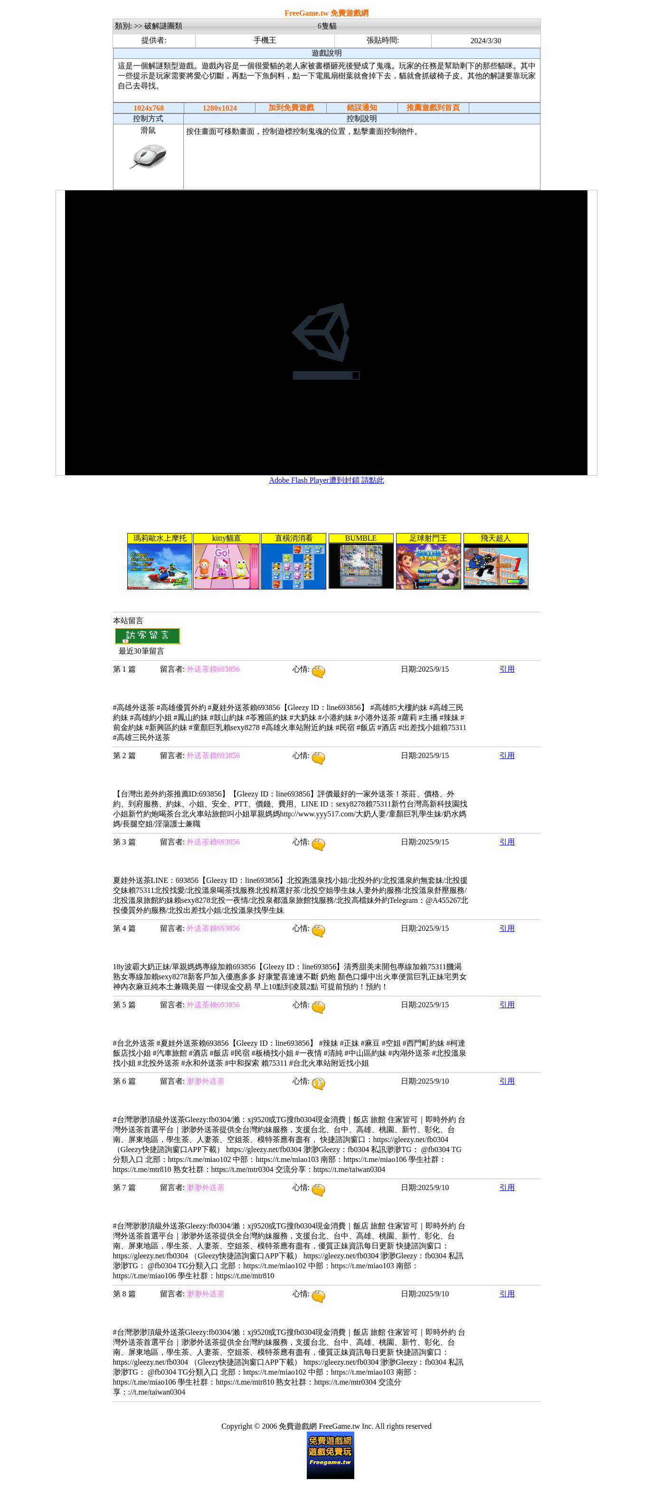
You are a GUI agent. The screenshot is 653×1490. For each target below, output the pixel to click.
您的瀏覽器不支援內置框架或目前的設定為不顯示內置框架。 (326, 332)
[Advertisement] (362, 165)
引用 (507, 669)
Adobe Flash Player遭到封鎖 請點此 (326, 480)
